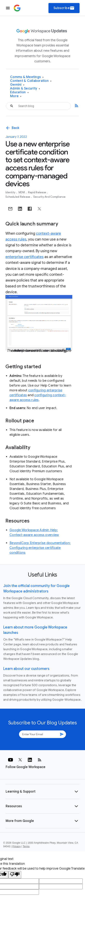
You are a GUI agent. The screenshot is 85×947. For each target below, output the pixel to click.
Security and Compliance (49, 196)
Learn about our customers (26, 668)
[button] (42, 791)
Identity (10, 192)
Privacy (16, 846)
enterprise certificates (24, 257)
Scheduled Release (18, 196)
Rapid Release (37, 192)
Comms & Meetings (27, 77)
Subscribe (64, 8)
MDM (22, 192)
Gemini (17, 85)
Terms (26, 846)
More (16, 96)
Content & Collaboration (30, 81)
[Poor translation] (14, 874)
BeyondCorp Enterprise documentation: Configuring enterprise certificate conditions (39, 548)
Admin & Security (25, 88)
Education (19, 92)
